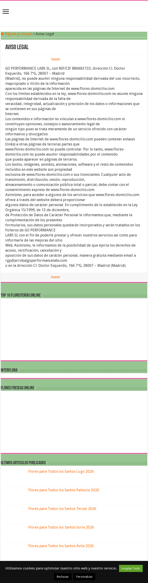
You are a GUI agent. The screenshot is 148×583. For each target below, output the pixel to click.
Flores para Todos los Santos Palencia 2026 (63, 490)
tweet (55, 59)
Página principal (16, 34)
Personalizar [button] (84, 576)
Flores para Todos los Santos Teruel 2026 (62, 508)
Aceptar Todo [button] (131, 568)
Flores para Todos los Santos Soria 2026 (61, 527)
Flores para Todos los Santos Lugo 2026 (61, 471)
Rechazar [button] (63, 576)
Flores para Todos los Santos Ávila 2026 (61, 546)
